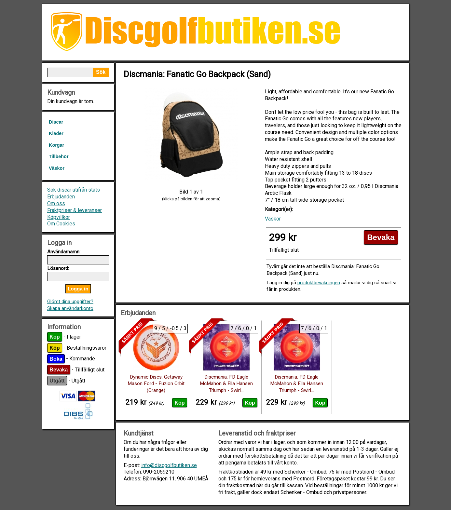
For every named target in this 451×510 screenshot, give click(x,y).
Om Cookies (61, 224)
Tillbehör (59, 156)
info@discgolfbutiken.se (169, 465)
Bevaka (58, 369)
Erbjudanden (61, 197)
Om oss (56, 203)
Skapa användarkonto (70, 308)
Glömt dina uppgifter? (70, 301)
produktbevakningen (318, 283)
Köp (54, 337)
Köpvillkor (58, 217)
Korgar (56, 145)
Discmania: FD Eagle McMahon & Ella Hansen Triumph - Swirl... (226, 384)
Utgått (56, 380)
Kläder (56, 133)
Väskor (56, 168)
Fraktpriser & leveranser (74, 210)
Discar (56, 122)
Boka (55, 358)
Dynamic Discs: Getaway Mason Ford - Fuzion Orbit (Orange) (156, 384)
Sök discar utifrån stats (73, 190)
